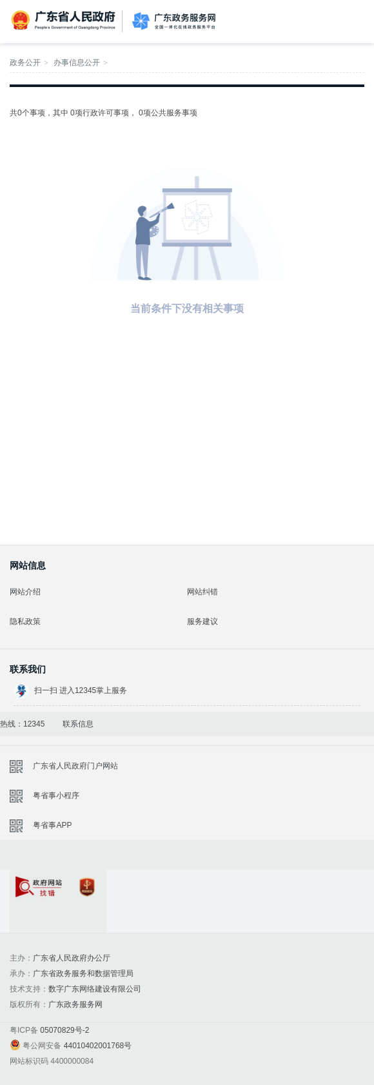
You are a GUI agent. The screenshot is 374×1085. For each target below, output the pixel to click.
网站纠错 (202, 591)
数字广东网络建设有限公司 (94, 988)
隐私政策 (25, 621)
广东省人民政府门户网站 (75, 765)
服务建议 (202, 621)
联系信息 (78, 723)
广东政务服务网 (174, 21)
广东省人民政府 (64, 20)
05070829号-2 (64, 1030)
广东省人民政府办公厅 (71, 958)
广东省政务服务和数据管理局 (83, 973)
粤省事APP (52, 825)
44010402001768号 (98, 1045)
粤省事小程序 (56, 795)
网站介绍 (25, 591)
